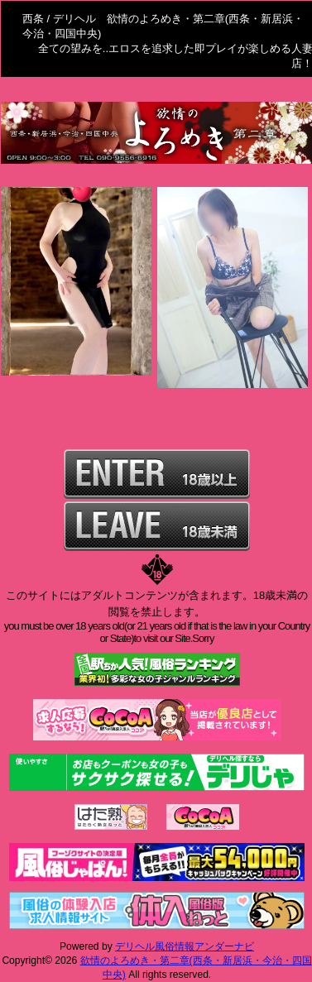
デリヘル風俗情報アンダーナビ (184, 946)
